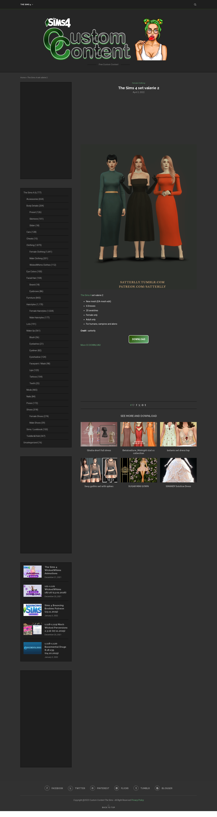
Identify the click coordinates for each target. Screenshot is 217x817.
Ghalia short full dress (99, 450)
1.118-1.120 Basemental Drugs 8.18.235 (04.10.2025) (56, 654)
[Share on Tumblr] (145, 405)
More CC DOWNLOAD (91, 345)
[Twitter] (76, 794)
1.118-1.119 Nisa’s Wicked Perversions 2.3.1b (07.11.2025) (56, 631)
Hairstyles (35, 304)
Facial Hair (34, 278)
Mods (32, 390)
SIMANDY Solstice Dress (178, 486)
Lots (31, 324)
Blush (34, 337)
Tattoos (36, 377)
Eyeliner (35, 350)
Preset (35, 212)
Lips (34, 370)
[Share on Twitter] (139, 405)
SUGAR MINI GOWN (138, 486)
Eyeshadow (38, 357)
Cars (31, 232)
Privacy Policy (137, 806)
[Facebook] (52, 794)
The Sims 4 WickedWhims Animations (53, 570)
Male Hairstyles (40, 317)
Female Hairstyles (42, 311)
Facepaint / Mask (40, 363)
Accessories (35, 199)
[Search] (195, 4)
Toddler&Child (36, 436)
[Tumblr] (142, 794)
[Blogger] (165, 794)
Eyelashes (37, 344)
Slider (34, 225)
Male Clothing (39, 258)
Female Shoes (39, 416)
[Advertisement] (139, 119)
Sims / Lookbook (37, 429)
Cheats (32, 238)
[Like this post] (133, 405)
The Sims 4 (25, 4)
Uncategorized (33, 442)
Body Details (35, 206)
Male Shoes (37, 423)
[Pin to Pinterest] (142, 405)
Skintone (37, 219)
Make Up (33, 330)
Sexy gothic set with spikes (99, 486)
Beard (35, 284)
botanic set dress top (178, 450)
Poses (32, 403)
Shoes (32, 409)
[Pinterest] (99, 794)
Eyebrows (36, 291)
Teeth (34, 383)
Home (23, 77)
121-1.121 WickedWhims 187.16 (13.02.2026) (55, 590)
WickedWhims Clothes (43, 265)
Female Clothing (41, 252)
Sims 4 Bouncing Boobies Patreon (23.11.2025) (55, 610)
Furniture (34, 298)
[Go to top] (108, 813)
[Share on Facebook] (136, 405)
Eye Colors (34, 271)
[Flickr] (121, 794)
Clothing (34, 245)
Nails (31, 396)
